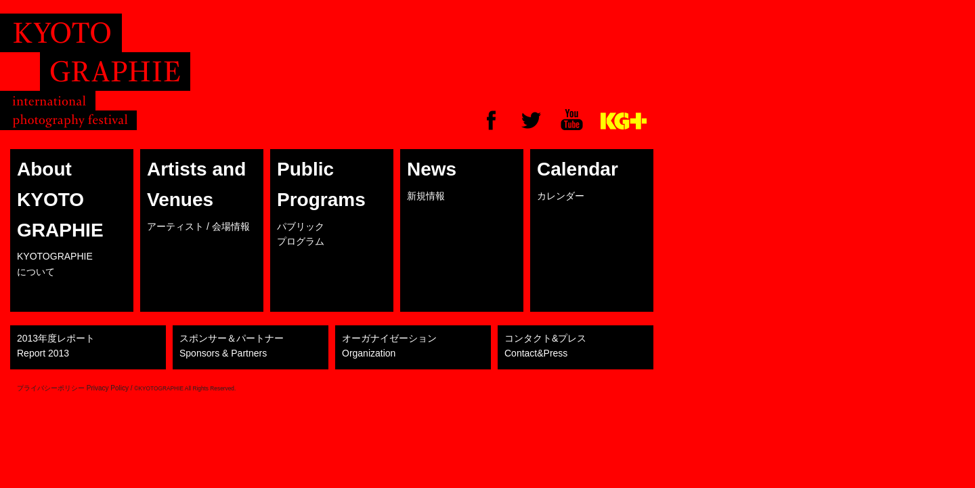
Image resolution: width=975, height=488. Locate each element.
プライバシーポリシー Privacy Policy (73, 388)
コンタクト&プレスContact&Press (545, 346)
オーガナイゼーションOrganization (389, 346)
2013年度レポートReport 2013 (56, 346)
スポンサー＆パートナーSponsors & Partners (231, 346)
